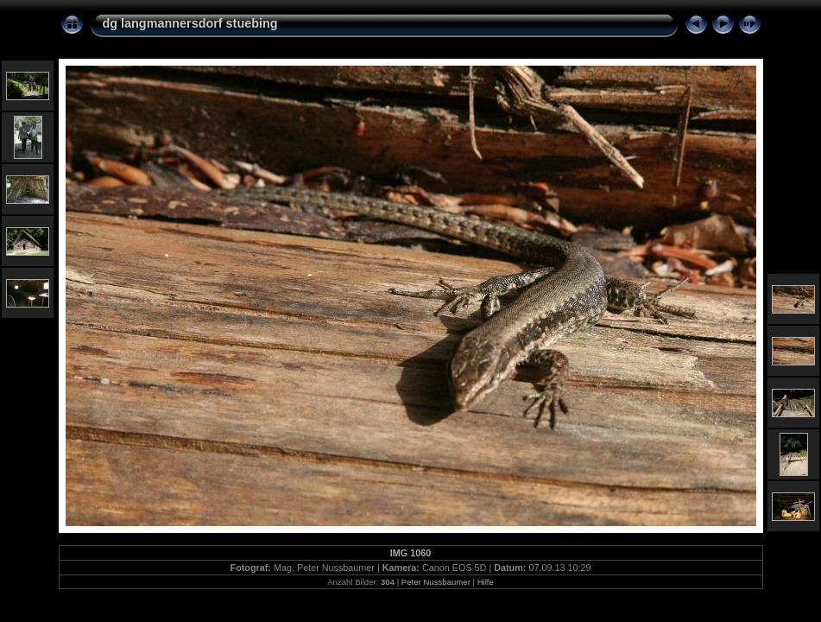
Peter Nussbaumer (435, 582)
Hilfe (485, 582)
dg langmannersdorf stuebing (190, 23)
